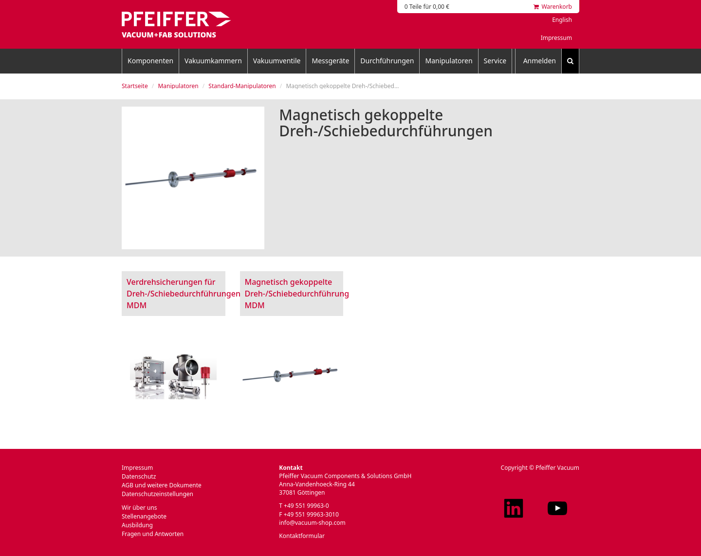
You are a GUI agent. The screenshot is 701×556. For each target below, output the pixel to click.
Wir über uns (139, 507)
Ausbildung (137, 525)
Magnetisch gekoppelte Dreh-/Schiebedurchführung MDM (297, 294)
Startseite (135, 86)
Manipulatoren (448, 60)
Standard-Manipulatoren (242, 86)
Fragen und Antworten (153, 534)
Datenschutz (139, 476)
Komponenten (150, 60)
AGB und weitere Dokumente (162, 485)
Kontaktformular (302, 536)
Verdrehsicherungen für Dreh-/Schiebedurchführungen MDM (183, 294)
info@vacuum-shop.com (312, 523)
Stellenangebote (144, 516)
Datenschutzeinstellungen (157, 494)
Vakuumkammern (213, 60)
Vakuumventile (277, 60)
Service (495, 60)
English (562, 20)
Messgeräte (330, 60)
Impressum (556, 38)
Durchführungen (387, 60)
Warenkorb (553, 6)
